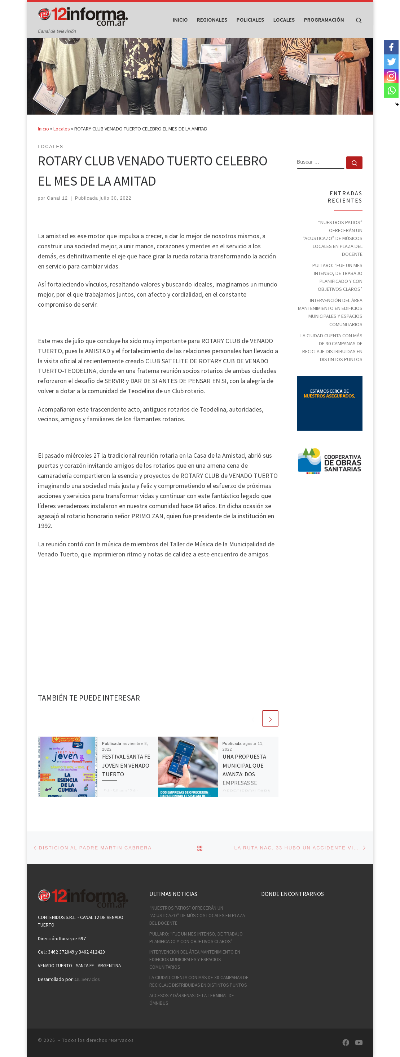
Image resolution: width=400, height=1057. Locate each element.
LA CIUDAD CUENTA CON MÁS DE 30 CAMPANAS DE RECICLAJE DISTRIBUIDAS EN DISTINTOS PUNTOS (331, 361)
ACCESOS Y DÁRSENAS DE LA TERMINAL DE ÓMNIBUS (191, 1000)
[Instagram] (391, 76)
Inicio (43, 142)
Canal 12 (57, 212)
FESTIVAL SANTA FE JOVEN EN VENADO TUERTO (126, 779)
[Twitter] (391, 61)
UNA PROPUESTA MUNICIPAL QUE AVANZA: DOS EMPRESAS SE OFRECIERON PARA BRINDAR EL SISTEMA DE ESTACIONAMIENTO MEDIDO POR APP (248, 805)
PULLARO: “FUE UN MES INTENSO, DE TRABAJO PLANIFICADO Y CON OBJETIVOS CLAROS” (337, 291)
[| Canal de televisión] (83, 15)
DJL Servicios (87, 979)
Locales (61, 142)
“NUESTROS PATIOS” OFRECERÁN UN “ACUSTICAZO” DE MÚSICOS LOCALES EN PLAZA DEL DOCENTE (332, 252)
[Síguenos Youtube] (358, 1042)
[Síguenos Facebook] (345, 1042)
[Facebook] (391, 47)
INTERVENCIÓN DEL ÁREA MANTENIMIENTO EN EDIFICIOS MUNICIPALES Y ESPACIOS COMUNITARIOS (330, 326)
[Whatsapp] (391, 90)
